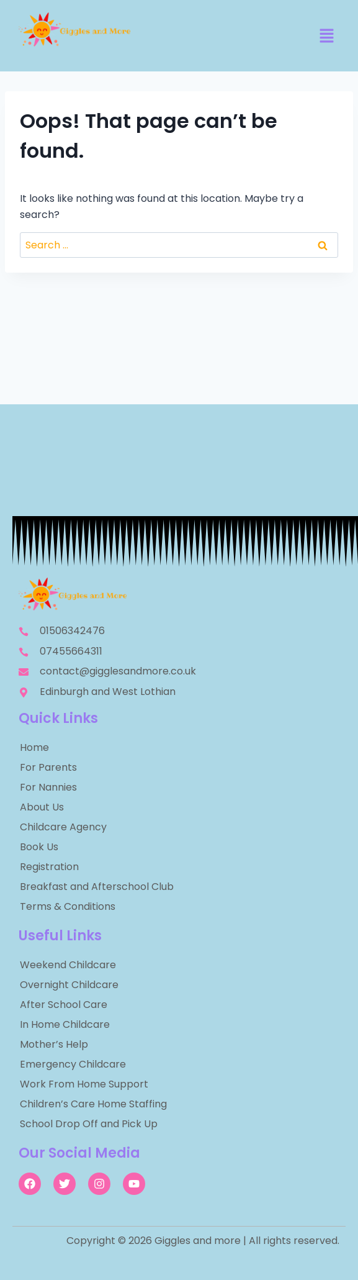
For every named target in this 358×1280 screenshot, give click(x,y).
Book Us (39, 847)
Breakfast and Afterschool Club (97, 886)
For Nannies (48, 787)
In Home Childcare (65, 1024)
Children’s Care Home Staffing (93, 1104)
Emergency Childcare (73, 1064)
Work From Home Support (84, 1084)
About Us (42, 807)
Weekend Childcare (68, 965)
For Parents (48, 767)
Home (34, 747)
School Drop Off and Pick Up (89, 1124)
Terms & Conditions (67, 906)
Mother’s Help (54, 1044)
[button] (327, 36)
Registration (49, 867)
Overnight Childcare (69, 985)
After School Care (63, 1004)
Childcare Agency (63, 827)
